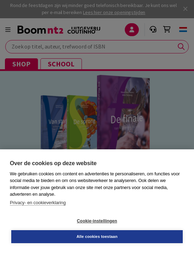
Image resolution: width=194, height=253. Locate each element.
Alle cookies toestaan (97, 236)
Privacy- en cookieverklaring (38, 202)
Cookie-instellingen (97, 221)
